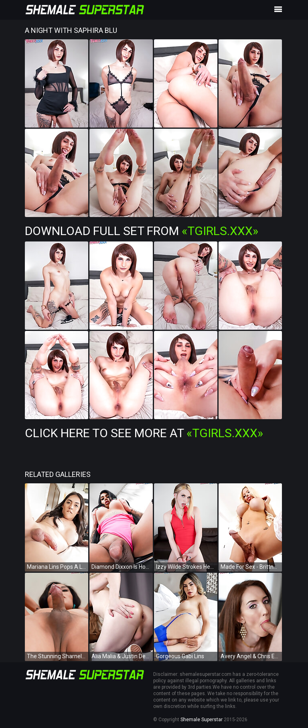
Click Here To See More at (144, 433)
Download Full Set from (141, 231)
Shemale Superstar (201, 719)
